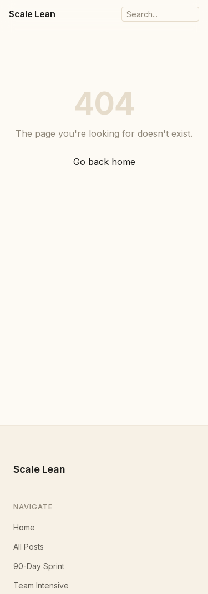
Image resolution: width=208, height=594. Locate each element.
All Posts (28, 546)
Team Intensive (41, 585)
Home (24, 527)
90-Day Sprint (38, 566)
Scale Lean (32, 13)
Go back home (104, 161)
